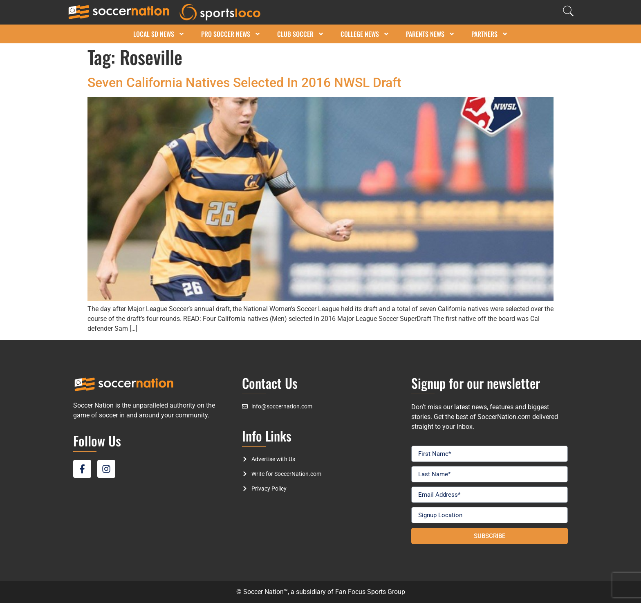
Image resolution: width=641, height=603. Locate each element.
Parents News (430, 34)
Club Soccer (300, 34)
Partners (489, 34)
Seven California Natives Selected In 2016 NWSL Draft (244, 82)
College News (365, 34)
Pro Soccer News (231, 34)
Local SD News (159, 34)
